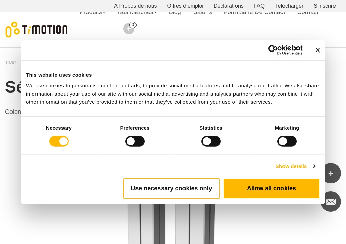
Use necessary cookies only (171, 188)
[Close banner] (317, 50)
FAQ (259, 6)
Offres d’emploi (185, 6)
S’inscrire (325, 6)
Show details (291, 166)
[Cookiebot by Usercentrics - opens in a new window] (273, 50)
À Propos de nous (135, 6)
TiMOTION (16, 62)
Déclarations (229, 6)
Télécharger (289, 6)
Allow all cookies (271, 188)
